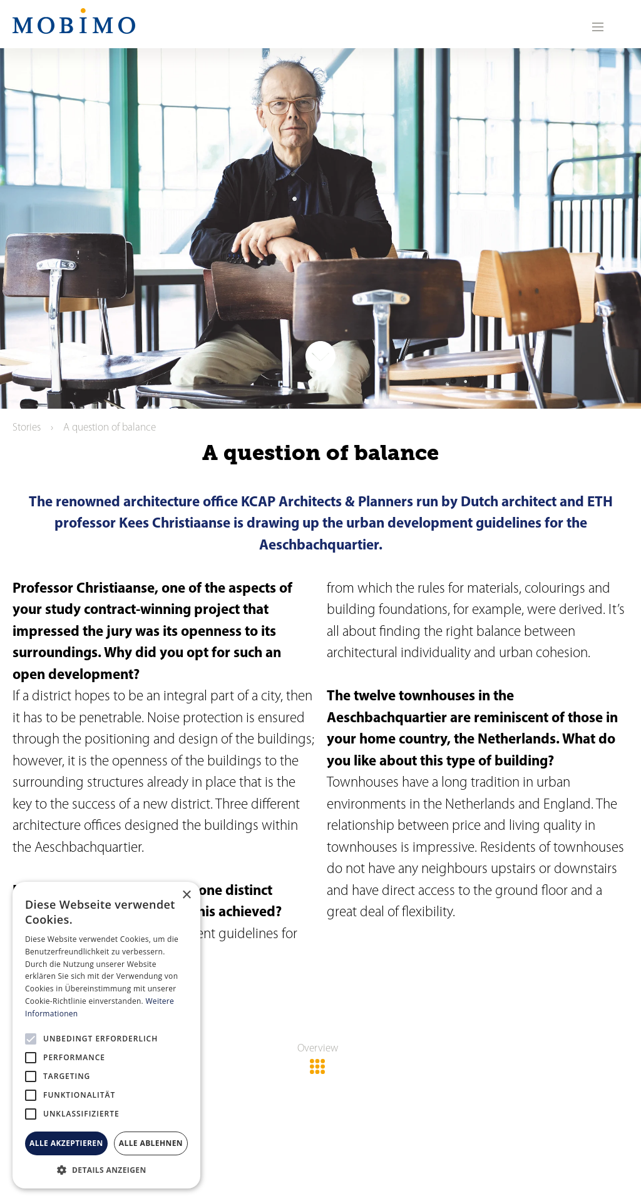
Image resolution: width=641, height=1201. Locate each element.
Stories (27, 427)
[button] (106, 1169)
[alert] (106, 1035)
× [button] (186, 895)
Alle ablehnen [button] (151, 1143)
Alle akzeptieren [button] (66, 1143)
